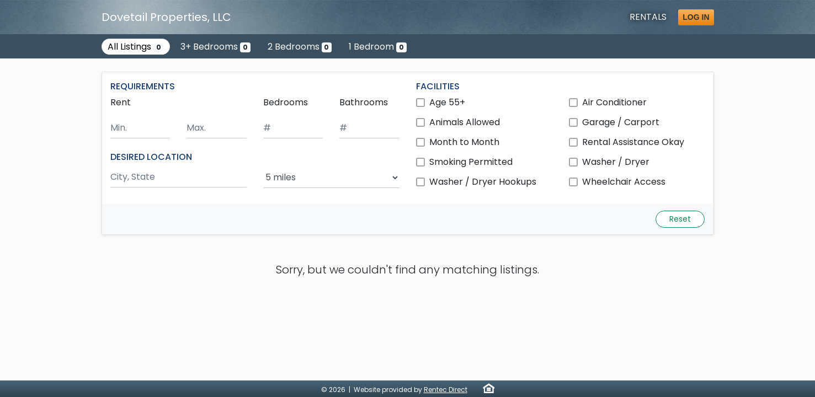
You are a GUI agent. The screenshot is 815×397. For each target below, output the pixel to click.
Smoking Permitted (471, 161)
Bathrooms (363, 102)
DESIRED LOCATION (151, 157)
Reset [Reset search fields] (680, 218)
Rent (120, 102)
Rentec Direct (445, 389)
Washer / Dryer (615, 161)
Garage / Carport (620, 122)
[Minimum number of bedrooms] (293, 128)
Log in (696, 17)
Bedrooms (285, 102)
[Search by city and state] (178, 177)
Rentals (648, 16)
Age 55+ (447, 102)
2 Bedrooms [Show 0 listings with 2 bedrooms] (300, 46)
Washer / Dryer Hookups (482, 181)
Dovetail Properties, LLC (166, 17)
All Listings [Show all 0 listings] (136, 46)
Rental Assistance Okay (633, 142)
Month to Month (464, 142)
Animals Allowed (464, 122)
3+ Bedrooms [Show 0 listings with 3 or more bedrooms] (215, 46)
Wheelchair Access (623, 181)
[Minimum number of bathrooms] (369, 128)
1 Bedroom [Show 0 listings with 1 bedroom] (378, 46)
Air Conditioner (614, 102)
